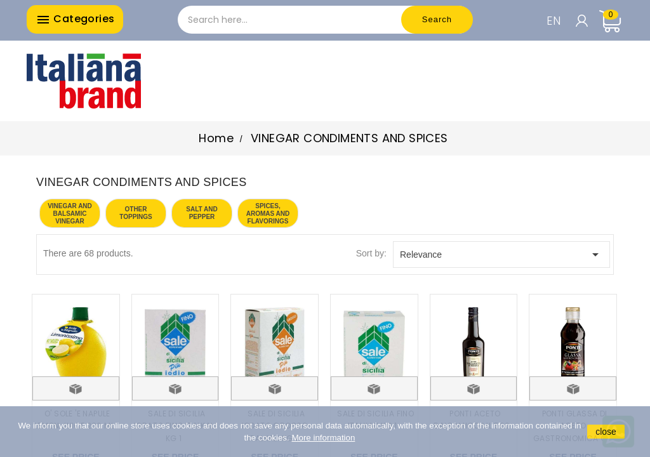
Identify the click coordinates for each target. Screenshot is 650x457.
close (605, 432)
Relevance (501, 254)
